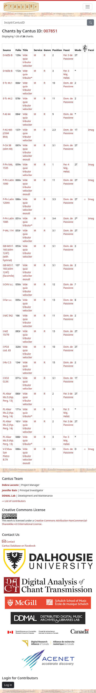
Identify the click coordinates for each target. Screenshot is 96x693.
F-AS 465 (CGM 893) (7, 133)
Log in (8, 685)
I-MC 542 (8, 315)
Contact (8, 541)
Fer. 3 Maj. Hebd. (66, 74)
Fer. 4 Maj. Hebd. (66, 168)
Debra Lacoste (10, 485)
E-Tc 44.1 (7, 82)
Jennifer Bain (10, 490)
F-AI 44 (6, 114)
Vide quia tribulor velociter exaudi (27, 152)
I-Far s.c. (7, 300)
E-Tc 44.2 (7, 98)
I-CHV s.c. (8, 284)
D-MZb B (7, 55)
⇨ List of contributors (14, 501)
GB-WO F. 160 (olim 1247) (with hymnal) (8, 253)
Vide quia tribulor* (27, 74)
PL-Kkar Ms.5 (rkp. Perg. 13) (8, 397)
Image (91, 129)
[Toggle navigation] (87, 6)
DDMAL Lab (8, 495)
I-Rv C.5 (7, 362)
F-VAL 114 (8, 230)
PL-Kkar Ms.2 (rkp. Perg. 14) (8, 413)
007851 (50, 31)
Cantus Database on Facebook (18, 545)
